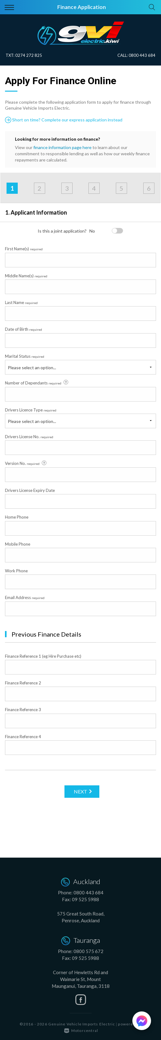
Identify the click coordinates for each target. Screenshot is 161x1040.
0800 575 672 (88, 951)
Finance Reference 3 (23, 709)
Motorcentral (81, 1030)
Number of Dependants (37, 382)
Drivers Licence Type (30, 409)
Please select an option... (32, 367)
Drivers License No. (29, 436)
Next (80, 791)
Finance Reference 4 (23, 736)
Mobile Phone (17, 544)
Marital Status (24, 356)
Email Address (25, 597)
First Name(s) (24, 248)
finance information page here (62, 147)
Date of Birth (23, 329)
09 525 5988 (85, 899)
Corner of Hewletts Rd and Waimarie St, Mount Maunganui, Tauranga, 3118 (81, 979)
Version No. (26, 463)
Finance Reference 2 (23, 682)
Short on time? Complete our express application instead (63, 120)
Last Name (21, 302)
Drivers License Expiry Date (30, 490)
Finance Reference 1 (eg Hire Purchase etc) (43, 656)
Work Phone (16, 570)
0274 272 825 (28, 55)
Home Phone (16, 517)
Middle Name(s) (26, 275)
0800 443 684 (142, 55)
